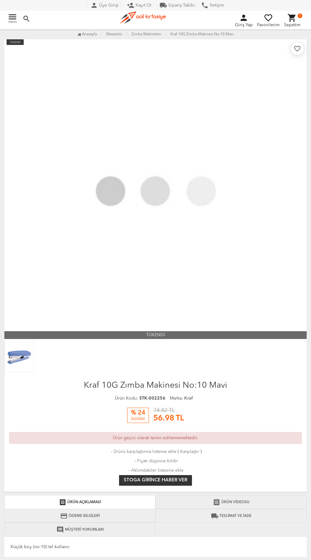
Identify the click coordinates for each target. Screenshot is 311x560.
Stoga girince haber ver (155, 480)
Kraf (188, 398)
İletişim (212, 5)
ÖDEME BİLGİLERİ (80, 516)
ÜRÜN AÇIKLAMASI (80, 502)
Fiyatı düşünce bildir (155, 461)
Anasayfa (87, 34)
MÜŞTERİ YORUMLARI (80, 530)
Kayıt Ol (139, 5)
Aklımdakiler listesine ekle (155, 470)
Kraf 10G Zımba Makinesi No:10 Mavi (202, 34)
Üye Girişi (104, 5)
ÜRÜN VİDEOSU (231, 502)
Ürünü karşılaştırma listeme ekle (143, 451)
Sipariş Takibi (177, 5)
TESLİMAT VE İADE (231, 516)
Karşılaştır (189, 451)
